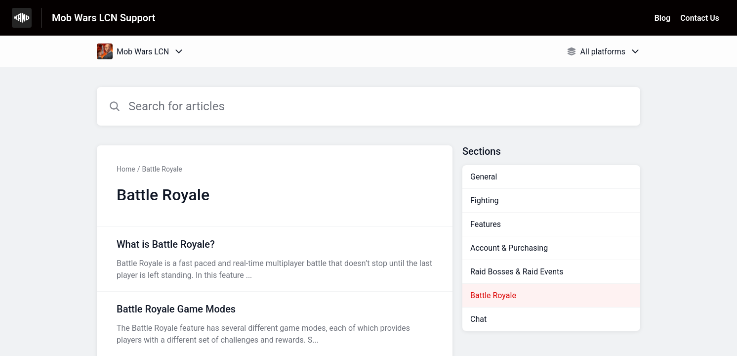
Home (126, 169)
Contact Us (699, 18)
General (483, 176)
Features (485, 224)
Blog (662, 18)
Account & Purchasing (509, 248)
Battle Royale (162, 169)
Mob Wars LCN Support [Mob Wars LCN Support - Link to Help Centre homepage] (103, 18)
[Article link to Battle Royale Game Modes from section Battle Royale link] (275, 324)
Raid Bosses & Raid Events (516, 271)
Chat (478, 319)
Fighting (484, 200)
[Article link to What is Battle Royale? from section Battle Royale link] (275, 259)
